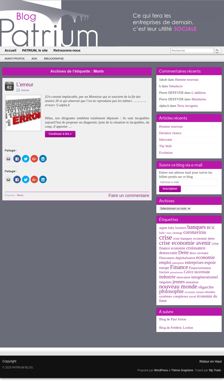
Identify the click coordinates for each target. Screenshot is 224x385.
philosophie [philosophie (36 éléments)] (171, 291)
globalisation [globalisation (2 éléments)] (176, 272)
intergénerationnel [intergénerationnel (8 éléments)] (204, 277)
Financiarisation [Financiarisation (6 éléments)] (200, 268)
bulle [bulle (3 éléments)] (162, 232)
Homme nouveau (187, 79)
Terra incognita (187, 106)
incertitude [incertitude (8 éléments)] (202, 272)
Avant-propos (14, 58)
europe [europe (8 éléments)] (164, 268)
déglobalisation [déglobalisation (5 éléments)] (185, 258)
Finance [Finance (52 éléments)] (179, 267)
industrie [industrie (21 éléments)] (167, 276)
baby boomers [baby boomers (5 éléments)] (177, 228)
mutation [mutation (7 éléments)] (192, 282)
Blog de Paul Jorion (172, 319)
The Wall (165, 146)
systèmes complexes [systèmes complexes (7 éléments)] (173, 296)
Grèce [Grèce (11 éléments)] (188, 272)
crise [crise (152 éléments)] (165, 237)
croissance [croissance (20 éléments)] (196, 247)
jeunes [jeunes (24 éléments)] (178, 281)
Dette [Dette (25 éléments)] (183, 252)
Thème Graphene (182, 370)
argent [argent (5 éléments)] (163, 228)
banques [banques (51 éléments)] (196, 227)
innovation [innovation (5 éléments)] (183, 277)
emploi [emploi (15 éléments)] (165, 262)
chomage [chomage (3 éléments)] (177, 232)
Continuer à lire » (60, 134)
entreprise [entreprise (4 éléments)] (178, 263)
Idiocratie (165, 139)
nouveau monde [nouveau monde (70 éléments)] (178, 286)
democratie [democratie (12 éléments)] (168, 252)
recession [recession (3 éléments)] (190, 292)
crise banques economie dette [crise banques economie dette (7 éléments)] (194, 238)
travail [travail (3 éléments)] (192, 296)
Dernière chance (170, 133)
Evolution (166, 152)
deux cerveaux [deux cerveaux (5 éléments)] (199, 253)
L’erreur (24, 84)
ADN (34, 58)
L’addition (199, 92)
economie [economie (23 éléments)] (205, 257)
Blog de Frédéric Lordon (176, 327)
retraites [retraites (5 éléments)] (210, 292)
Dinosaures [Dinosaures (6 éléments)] (167, 258)
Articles (25, 90)
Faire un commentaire (128, 195)
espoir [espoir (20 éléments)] (210, 262)
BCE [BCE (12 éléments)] (211, 227)
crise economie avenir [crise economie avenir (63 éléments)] (185, 242)
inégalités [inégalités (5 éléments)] (165, 282)
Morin (20, 195)
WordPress (161, 370)
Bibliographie (54, 58)
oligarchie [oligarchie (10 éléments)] (206, 287)
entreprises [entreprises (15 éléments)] (194, 262)
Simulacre (176, 86)
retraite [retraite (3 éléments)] (200, 292)
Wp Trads (215, 370)
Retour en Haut (211, 361)
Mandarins (199, 99)
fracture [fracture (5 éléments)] (164, 272)
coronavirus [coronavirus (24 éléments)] (194, 232)
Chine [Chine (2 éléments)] (169, 233)
